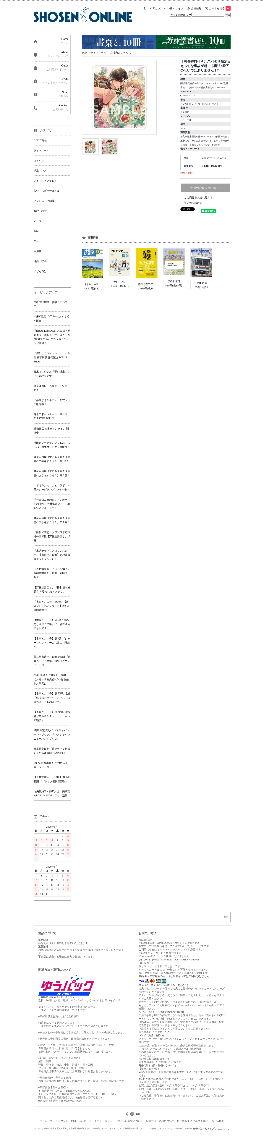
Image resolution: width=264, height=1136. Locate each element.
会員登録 (196, 8)
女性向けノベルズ (120, 52)
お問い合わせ (78, 1121)
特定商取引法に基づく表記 (192, 1121)
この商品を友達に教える (198, 197)
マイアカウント (156, 8)
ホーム (43, 1121)
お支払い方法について (130, 1121)
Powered (207, 1128)
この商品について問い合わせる (205, 188)
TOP (84, 52)
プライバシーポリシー (102, 1121)
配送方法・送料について (160, 1121)
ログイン (178, 8)
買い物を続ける (193, 202)
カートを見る (220, 8)
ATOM (220, 1121)
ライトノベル (98, 52)
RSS (213, 1121)
